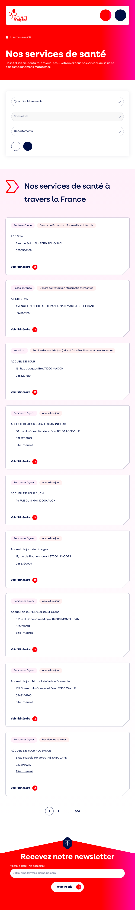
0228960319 (23, 765)
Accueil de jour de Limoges (29, 549)
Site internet (24, 445)
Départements (23, 131)
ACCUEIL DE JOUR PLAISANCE (31, 750)
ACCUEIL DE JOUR (23, 361)
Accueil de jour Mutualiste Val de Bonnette (40, 681)
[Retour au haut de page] (67, 843)
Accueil (7, 37)
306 (78, 810)
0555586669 (24, 250)
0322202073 (24, 438)
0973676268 (23, 313)
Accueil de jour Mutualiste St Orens (35, 612)
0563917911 (23, 626)
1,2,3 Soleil (17, 236)
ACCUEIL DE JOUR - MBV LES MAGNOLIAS (38, 424)
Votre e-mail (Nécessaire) (27, 866)
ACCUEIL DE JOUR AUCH (27, 493)
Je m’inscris (68, 887)
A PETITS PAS (19, 299)
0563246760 (23, 695)
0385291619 (23, 376)
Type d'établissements (28, 101)
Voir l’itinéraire (24, 267)
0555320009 (24, 563)
